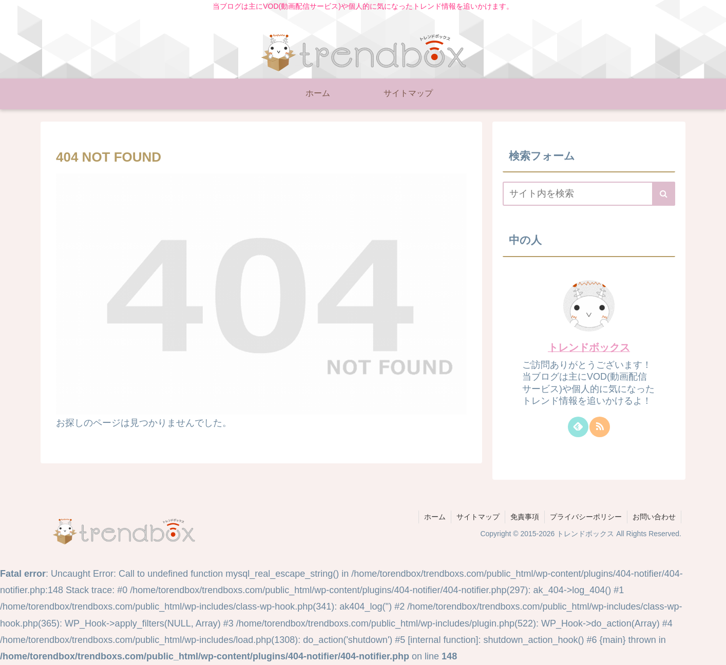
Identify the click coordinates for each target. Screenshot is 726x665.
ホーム (435, 517)
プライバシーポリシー (586, 517)
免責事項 (524, 517)
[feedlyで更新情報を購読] (578, 427)
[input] (589, 194)
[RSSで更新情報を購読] (599, 427)
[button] (663, 194)
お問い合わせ (654, 517)
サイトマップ (478, 517)
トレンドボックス (589, 347)
